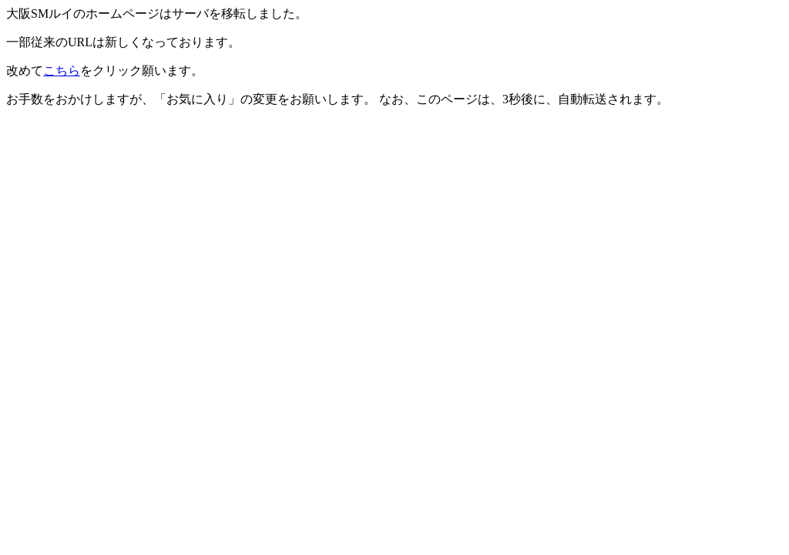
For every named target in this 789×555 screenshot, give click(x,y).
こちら (61, 70)
